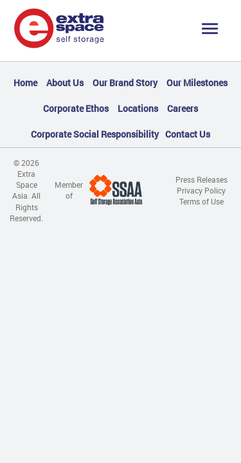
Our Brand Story (125, 83)
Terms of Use (201, 201)
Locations (138, 108)
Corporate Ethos (76, 108)
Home (25, 83)
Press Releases (201, 179)
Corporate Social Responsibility (95, 134)
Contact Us (187, 134)
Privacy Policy (201, 190)
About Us (65, 83)
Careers (182, 108)
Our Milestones (197, 83)
